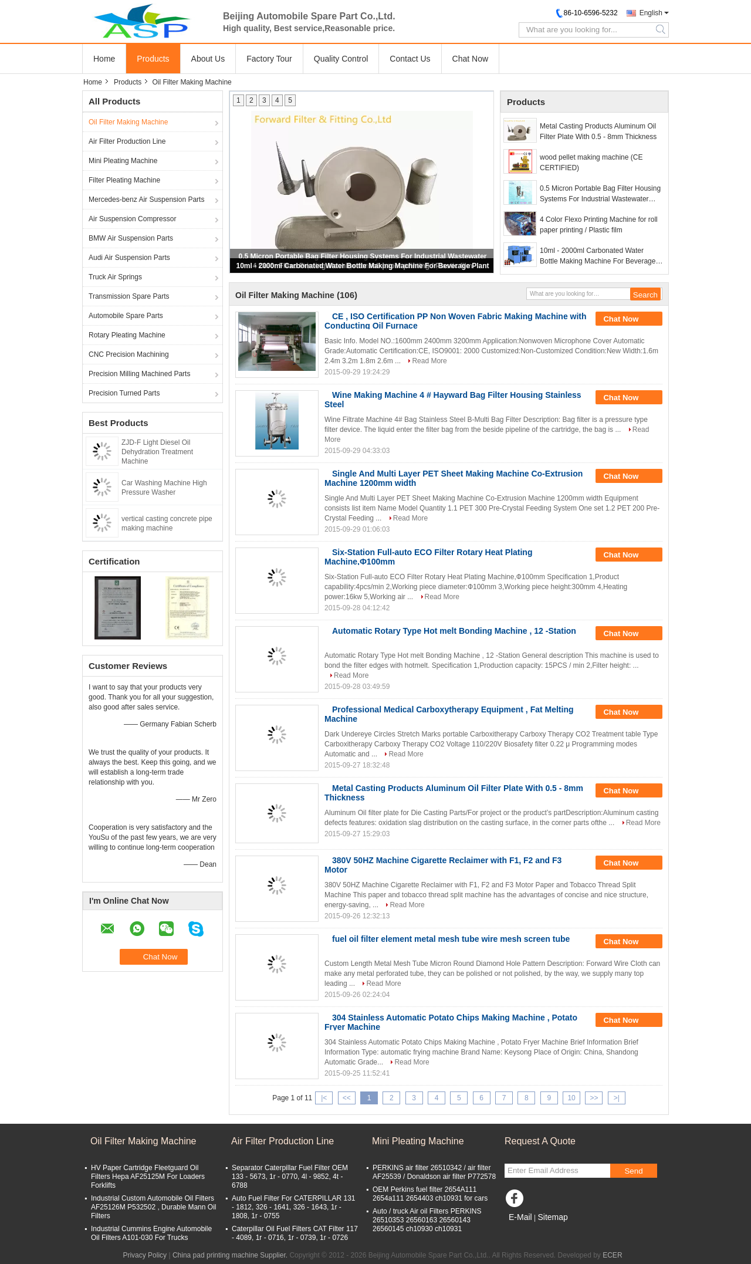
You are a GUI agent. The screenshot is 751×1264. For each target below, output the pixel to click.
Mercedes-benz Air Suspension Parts (146, 199)
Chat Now (470, 58)
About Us (208, 58)
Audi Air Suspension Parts (129, 258)
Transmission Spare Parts (129, 296)
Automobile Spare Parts (126, 316)
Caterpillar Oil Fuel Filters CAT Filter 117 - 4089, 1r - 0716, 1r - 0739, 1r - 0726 (295, 1233)
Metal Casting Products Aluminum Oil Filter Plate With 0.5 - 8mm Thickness (598, 131)
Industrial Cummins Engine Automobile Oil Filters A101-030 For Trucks (151, 1233)
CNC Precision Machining (129, 354)
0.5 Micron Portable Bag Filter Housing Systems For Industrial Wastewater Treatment (600, 194)
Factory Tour (269, 58)
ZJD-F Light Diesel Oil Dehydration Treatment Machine (157, 451)
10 (571, 1098)
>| (617, 1098)
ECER (612, 1255)
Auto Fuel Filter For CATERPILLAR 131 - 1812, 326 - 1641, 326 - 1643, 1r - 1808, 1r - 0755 (294, 1207)
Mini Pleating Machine (123, 161)
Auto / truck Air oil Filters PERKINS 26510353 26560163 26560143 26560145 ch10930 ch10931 (427, 1220)
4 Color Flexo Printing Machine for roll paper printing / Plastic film (599, 224)
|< (324, 1098)
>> (594, 1098)
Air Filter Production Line (127, 141)
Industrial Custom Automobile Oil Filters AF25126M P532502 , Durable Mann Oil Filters (153, 1207)
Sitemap (552, 1217)
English (651, 13)
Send (633, 1171)
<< (347, 1098)
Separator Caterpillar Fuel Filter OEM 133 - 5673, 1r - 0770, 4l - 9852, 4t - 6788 (290, 1176)
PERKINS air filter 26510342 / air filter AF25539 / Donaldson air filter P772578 (434, 1172)
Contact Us (410, 58)
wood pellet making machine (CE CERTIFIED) (591, 162)
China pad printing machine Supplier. (230, 1255)
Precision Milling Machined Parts (139, 374)
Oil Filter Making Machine (128, 122)
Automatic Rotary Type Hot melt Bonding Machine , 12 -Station (454, 631)
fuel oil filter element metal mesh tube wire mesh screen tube (451, 939)
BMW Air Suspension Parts (131, 238)
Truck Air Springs (115, 277)
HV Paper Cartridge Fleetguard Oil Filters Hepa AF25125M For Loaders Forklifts (148, 1176)
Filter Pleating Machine (124, 180)
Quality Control (341, 58)
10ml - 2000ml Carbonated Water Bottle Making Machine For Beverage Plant (362, 266)
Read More (429, 361)
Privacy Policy (145, 1255)
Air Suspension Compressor (132, 219)
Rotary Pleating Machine (127, 335)
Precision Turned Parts (124, 393)
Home (104, 58)
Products (153, 58)
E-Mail (520, 1217)
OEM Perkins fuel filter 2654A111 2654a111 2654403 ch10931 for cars (430, 1193)
